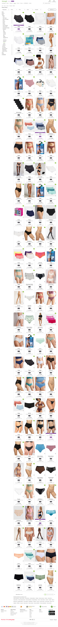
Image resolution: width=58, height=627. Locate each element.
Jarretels (47, 600)
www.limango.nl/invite (33, 625)
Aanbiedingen (31, 611)
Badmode (4, 45)
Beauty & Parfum (4, 49)
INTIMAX (18, 603)
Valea (39, 600)
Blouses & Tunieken (5, 20)
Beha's (53, 600)
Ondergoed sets (5, 38)
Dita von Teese (42, 602)
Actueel (40, 611)
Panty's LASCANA (36, 603)
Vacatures (2, 612)
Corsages (4, 34)
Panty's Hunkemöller (43, 603)
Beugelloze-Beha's (20, 602)
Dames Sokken (43, 600)
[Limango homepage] (4, 1)
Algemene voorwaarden (14, 613)
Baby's (3, 12)
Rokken (4, 23)
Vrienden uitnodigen (4, 611)
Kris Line (38, 602)
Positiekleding (4, 50)
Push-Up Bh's (47, 602)
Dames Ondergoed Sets (21, 600)
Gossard (21, 603)
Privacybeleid (12, 612)
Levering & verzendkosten (23, 611)
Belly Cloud (15, 602)
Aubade (50, 600)
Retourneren (22, 612)
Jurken (4, 17)
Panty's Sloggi (26, 603)
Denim (4, 21)
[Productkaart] (19, 23)
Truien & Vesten (5, 27)
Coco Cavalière (26, 602)
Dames (3, 15)
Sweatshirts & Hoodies (6, 28)
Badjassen (4, 42)
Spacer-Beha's (16, 600)
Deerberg (34, 602)
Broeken (4, 22)
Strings (4, 37)
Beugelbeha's (31, 602)
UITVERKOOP (4, 55)
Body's (4, 32)
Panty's (4, 43)
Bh (53, 602)
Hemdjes (4, 33)
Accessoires (4, 48)
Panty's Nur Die (49, 603)
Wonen (3, 54)
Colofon (12, 611)
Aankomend (40, 612)
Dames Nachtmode (28, 600)
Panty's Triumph (31, 603)
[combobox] (49, 4)
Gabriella (15, 603)
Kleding (3, 16)
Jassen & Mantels (5, 26)
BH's (4, 31)
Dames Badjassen (34, 600)
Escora (51, 602)
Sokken (4, 44)
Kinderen (31, 613)
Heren (3, 53)
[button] (54, 1)
